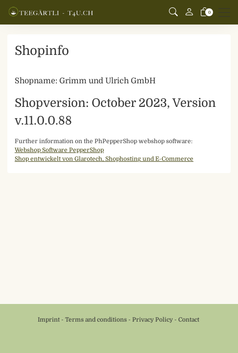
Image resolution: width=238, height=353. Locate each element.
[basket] (205, 12)
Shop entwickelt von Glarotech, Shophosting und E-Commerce (104, 158)
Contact (188, 319)
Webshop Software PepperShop (59, 150)
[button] (173, 12)
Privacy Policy (152, 319)
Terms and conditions (96, 319)
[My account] (189, 12)
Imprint (49, 319)
